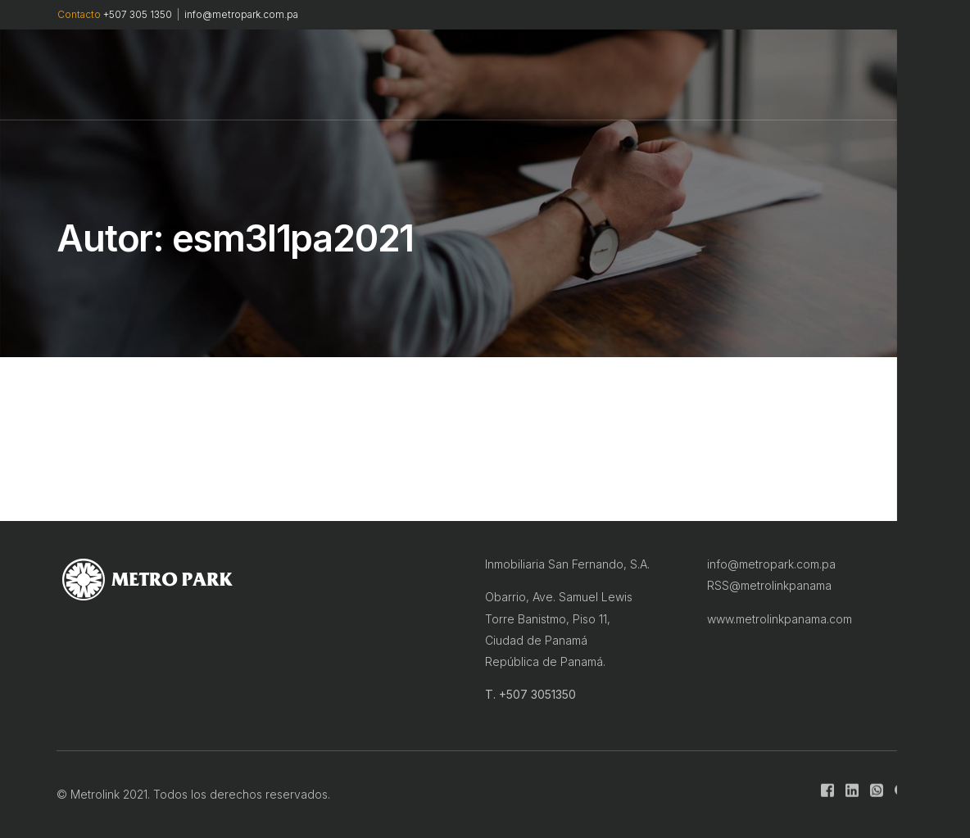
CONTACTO (646, 75)
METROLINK (329, 74)
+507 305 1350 (137, 15)
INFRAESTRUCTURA (537, 74)
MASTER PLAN (422, 74)
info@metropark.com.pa (241, 15)
